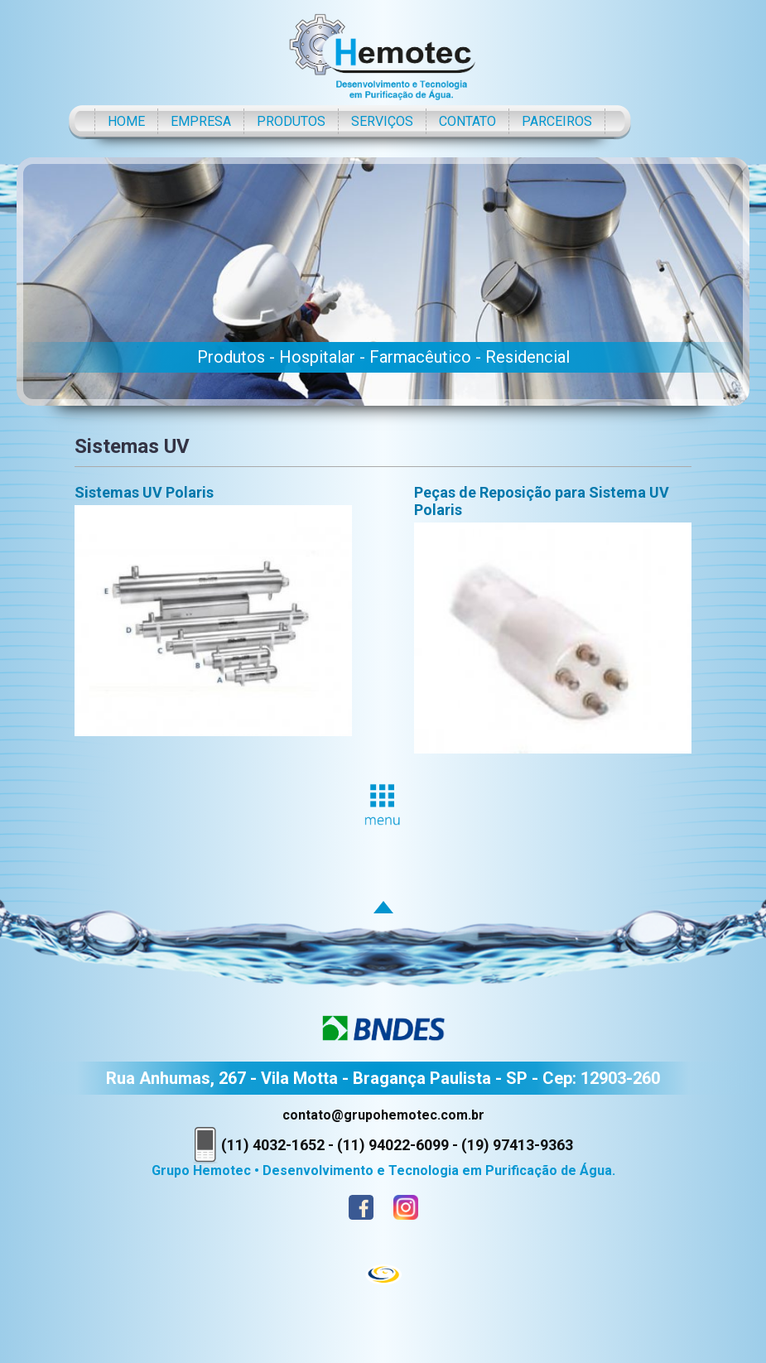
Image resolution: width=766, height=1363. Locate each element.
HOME (126, 121)
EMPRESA (201, 121)
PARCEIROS (557, 121)
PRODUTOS (291, 121)
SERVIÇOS (382, 121)
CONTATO (467, 121)
